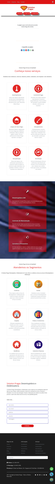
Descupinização (39, 451)
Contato (23, 2)
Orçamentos (24, 448)
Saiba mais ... (10, 399)
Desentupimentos (39, 444)
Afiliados (23, 451)
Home (8, 2)
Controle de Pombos (40, 453)
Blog (18, 2)
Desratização (38, 448)
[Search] (27, 457)
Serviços (9, 448)
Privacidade (24, 446)
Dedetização (38, 446)
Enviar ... (27, 425)
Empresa (14, 2)
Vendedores (24, 444)
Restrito (23, 453)
